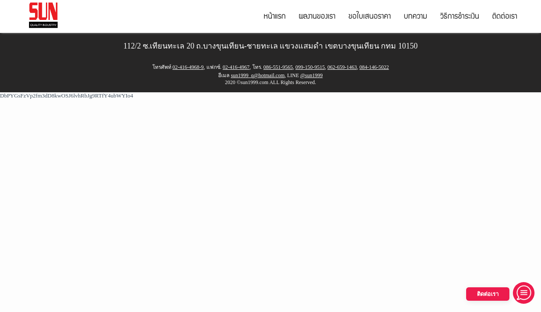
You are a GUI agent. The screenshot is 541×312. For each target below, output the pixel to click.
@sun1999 (311, 75)
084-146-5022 (374, 67)
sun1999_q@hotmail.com (257, 75)
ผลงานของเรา (317, 17)
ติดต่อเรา (504, 17)
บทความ (415, 17)
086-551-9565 (278, 67)
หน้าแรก (275, 17)
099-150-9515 (310, 67)
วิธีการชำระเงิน (459, 17)
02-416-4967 (236, 67)
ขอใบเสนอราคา (369, 17)
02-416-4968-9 (188, 67)
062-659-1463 (342, 67)
